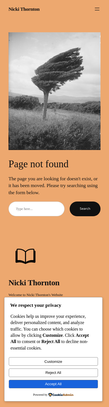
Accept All (53, 384)
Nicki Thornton (24, 9)
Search (85, 209)
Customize (53, 361)
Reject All (53, 372)
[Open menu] (97, 9)
